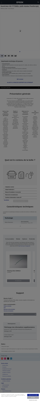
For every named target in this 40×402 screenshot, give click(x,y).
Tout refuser (33, 397)
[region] (20, 397)
